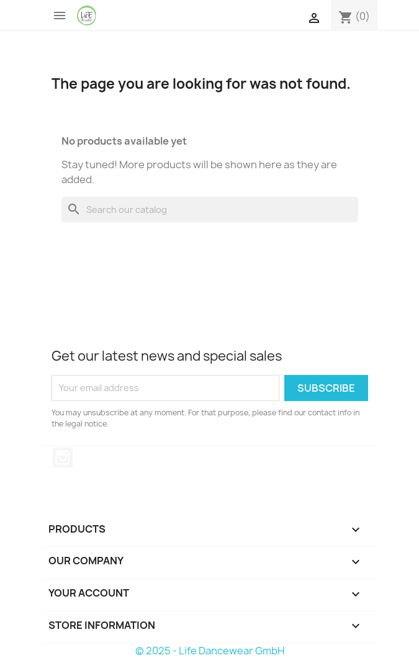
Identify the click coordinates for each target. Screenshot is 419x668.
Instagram (63, 457)
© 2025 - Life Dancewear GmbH (209, 650)
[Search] (209, 209)
